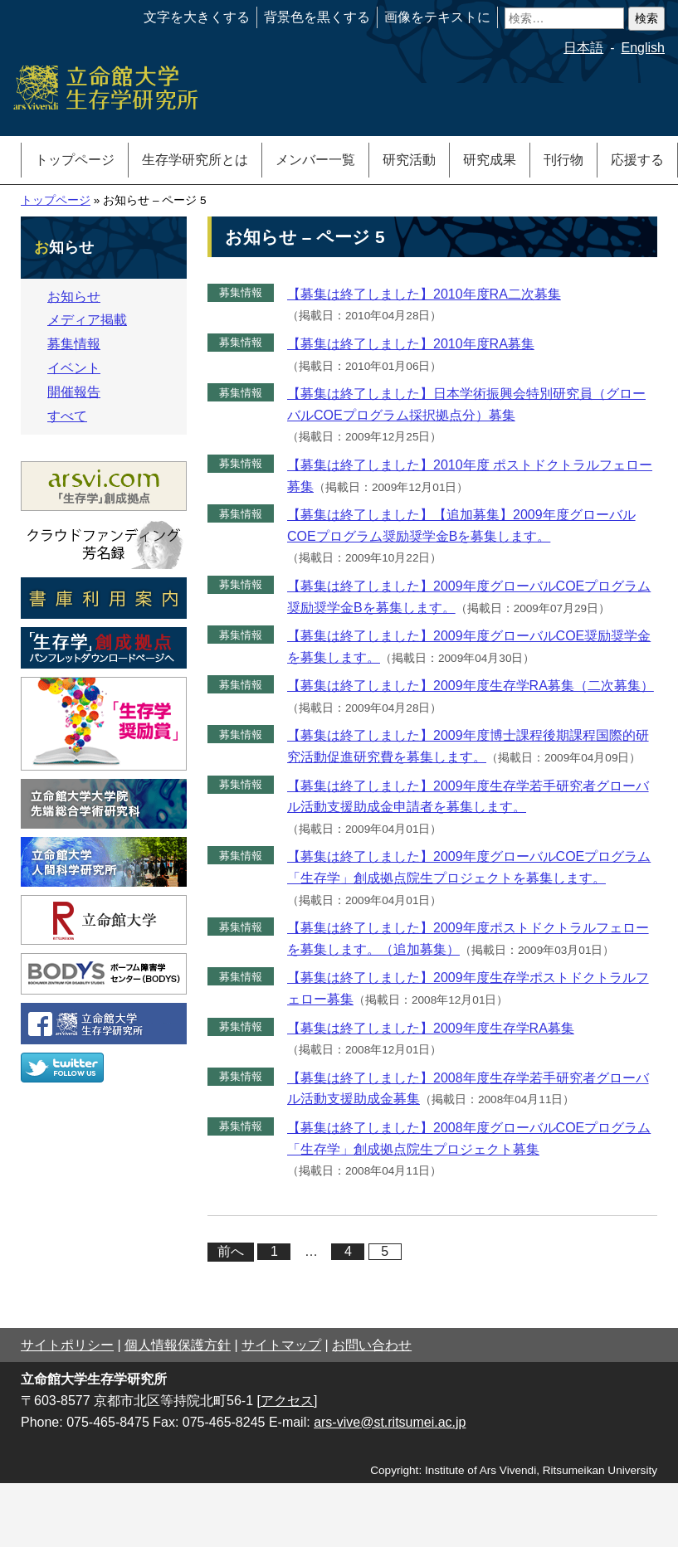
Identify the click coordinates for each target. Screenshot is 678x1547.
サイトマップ (281, 1345)
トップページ (75, 160)
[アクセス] (287, 1401)
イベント (73, 368)
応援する (637, 160)
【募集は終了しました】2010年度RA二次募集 (424, 294)
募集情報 (240, 292)
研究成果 (489, 160)
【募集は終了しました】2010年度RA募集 (410, 344)
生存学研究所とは (195, 160)
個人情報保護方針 (177, 1345)
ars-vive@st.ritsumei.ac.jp (390, 1422)
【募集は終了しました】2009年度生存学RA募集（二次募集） (470, 686)
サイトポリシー (67, 1345)
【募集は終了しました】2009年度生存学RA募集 (430, 1028)
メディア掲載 (87, 320)
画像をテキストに (437, 17)
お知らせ (73, 296)
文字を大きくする (197, 17)
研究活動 (409, 160)
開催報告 (73, 392)
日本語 (583, 48)
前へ (230, 1251)
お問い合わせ (372, 1345)
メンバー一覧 (315, 160)
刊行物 (563, 160)
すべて (67, 416)
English (643, 48)
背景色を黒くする (317, 17)
